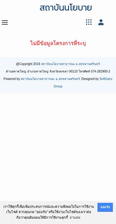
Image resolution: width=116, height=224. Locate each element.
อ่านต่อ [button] (75, 217)
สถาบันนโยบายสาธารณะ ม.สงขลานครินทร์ (70, 64)
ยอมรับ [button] (105, 207)
